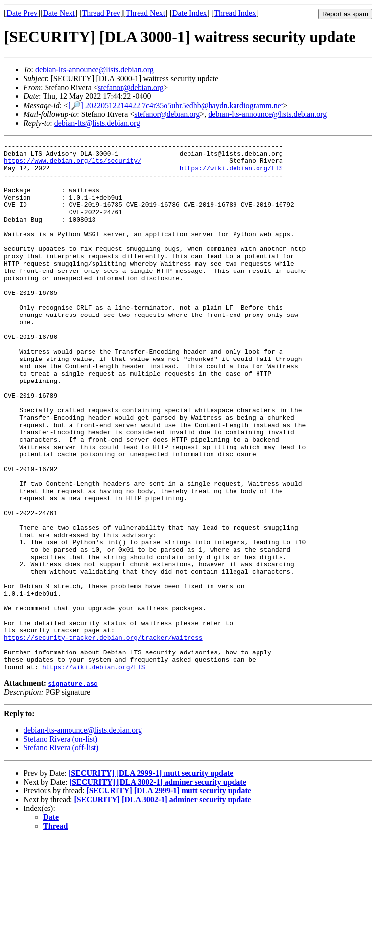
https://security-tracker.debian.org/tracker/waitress (103, 737)
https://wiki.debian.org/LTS (231, 173)
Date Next (59, 13)
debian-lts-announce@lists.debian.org (94, 70)
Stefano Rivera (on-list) (60, 844)
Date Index (189, 13)
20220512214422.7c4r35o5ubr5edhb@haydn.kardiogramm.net (184, 105)
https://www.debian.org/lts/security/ (72, 164)
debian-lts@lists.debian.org (97, 123)
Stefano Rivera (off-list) (61, 853)
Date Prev (22, 13)
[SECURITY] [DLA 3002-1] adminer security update (158, 887)
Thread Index (235, 13)
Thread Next (145, 13)
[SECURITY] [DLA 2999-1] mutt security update (151, 879)
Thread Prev (101, 13)
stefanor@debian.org (131, 87)
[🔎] (75, 105)
